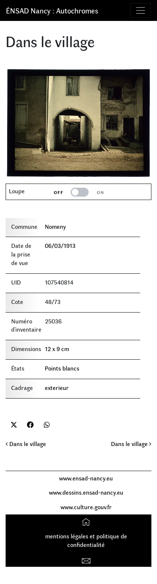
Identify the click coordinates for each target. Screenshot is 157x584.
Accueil (86, 521)
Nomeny (55, 226)
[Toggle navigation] (140, 10)
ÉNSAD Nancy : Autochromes (52, 10)
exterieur (57, 387)
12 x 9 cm (57, 349)
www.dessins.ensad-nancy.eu (86, 492)
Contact (87, 559)
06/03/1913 (60, 245)
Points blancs (62, 368)
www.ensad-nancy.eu (86, 478)
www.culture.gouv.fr (86, 507)
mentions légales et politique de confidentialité (86, 540)
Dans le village (26, 444)
